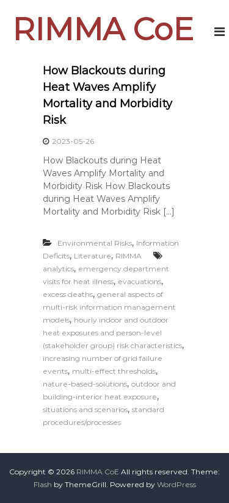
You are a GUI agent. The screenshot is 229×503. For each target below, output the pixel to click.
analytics (58, 268)
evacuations (139, 281)
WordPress (176, 484)
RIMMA (128, 255)
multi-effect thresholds (114, 371)
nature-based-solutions (85, 383)
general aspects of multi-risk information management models (109, 307)
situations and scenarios (85, 409)
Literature (92, 255)
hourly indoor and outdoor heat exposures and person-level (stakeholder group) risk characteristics (112, 332)
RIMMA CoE (103, 29)
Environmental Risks (94, 243)
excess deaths (68, 294)
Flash (43, 484)
